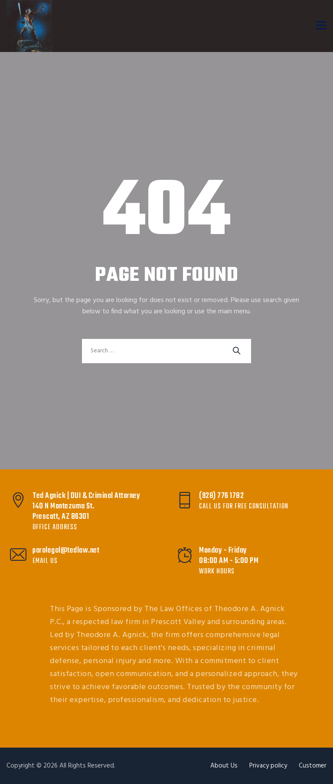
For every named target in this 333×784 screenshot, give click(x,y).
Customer (312, 766)
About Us (224, 766)
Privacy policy (268, 766)
